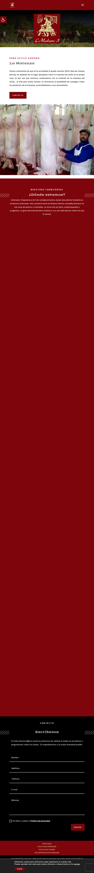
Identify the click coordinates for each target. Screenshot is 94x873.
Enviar (78, 827)
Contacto (18, 95)
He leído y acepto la (29, 821)
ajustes (77, 864)
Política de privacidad (40, 821)
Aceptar (19, 869)
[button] (3, 19)
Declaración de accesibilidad (47, 852)
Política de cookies (47, 849)
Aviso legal (47, 843)
